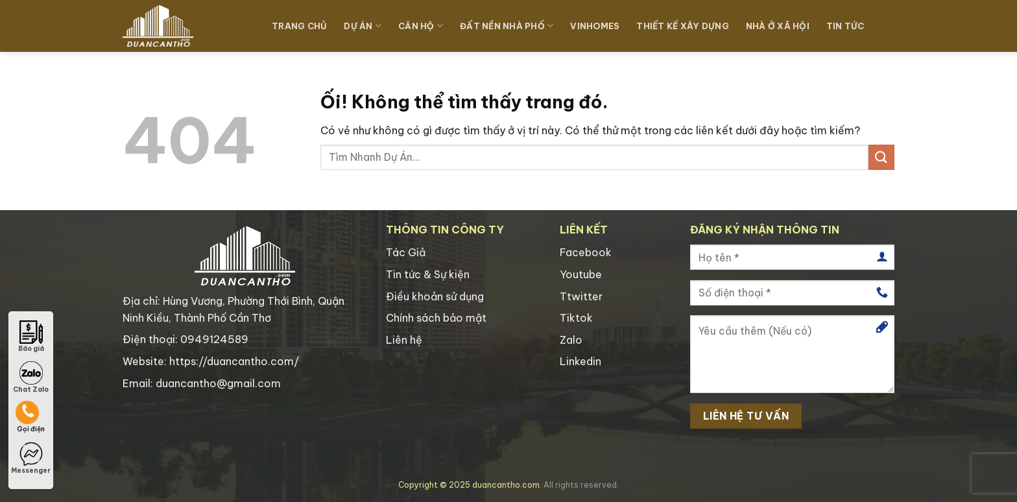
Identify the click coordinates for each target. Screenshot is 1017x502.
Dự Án (362, 25)
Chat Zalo (31, 377)
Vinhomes (594, 26)
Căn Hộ (420, 25)
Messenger (31, 458)
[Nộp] (881, 157)
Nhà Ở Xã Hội (777, 26)
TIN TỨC (845, 26)
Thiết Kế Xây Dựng (682, 26)
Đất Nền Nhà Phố (506, 25)
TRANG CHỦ (299, 26)
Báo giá (31, 336)
